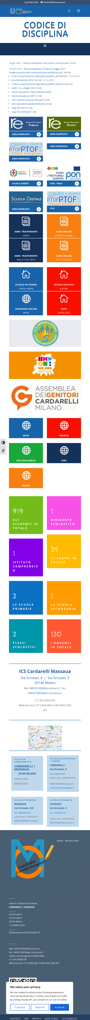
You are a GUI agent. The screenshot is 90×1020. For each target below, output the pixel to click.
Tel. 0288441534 (57, 774)
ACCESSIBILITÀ (69, 1018)
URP (26, 1018)
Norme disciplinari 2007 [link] (23, 95)
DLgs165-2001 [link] (19, 107)
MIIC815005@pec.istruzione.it (45, 693)
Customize (20, 1007)
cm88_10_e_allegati (20, 88)
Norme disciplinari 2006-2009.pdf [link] (28, 92)
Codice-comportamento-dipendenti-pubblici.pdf (35, 84)
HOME (60, 840)
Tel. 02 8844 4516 (58, 812)
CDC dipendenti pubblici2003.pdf (28, 103)
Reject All (39, 1007)
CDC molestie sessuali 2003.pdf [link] (27, 99)
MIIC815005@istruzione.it (44, 688)
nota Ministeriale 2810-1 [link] (23, 80)
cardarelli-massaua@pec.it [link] (62, 787)
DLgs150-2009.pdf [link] (21, 111)
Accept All (59, 1007)
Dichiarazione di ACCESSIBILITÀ (24, 932)
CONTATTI (15, 1018)
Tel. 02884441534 (22, 812)
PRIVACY (36, 1018)
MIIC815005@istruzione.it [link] (62, 783)
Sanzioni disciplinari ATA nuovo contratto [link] (43, 63)
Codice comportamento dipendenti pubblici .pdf (35, 76)
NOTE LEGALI (51, 1018)
